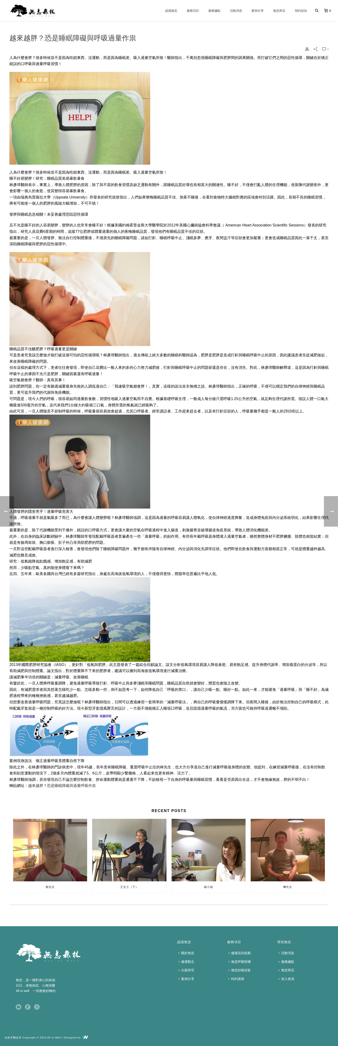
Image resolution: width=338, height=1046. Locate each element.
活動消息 (236, 10)
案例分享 (258, 10)
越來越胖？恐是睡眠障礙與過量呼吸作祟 (62, 786)
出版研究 (186, 970)
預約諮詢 (301, 10)
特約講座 (236, 979)
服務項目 (193, 10)
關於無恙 (186, 953)
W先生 (287, 887)
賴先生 (50, 887)
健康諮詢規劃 (239, 953)
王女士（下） (129, 887)
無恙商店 (279, 10)
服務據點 (214, 10)
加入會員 (286, 979)
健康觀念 (186, 962)
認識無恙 (171, 10)
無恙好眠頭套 (239, 970)
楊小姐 (208, 887)
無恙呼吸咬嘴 (239, 962)
